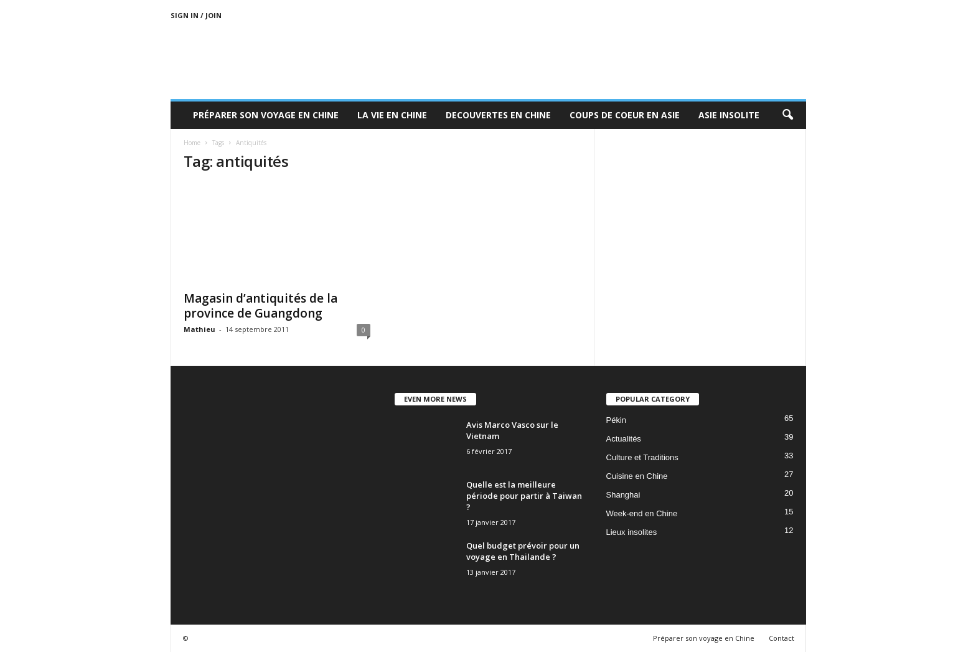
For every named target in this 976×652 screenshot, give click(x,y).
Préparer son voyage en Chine (266, 115)
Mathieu (199, 329)
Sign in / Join (196, 15)
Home (192, 142)
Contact (781, 638)
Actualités (623, 438)
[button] (787, 115)
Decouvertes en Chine (498, 115)
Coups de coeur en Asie (625, 115)
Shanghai (623, 494)
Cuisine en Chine (637, 476)
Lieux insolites (631, 532)
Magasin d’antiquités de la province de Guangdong (260, 305)
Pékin (616, 420)
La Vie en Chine (392, 115)
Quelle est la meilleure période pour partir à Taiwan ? (524, 496)
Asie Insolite (728, 115)
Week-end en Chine (642, 513)
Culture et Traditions (642, 457)
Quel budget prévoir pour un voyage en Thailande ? (523, 551)
